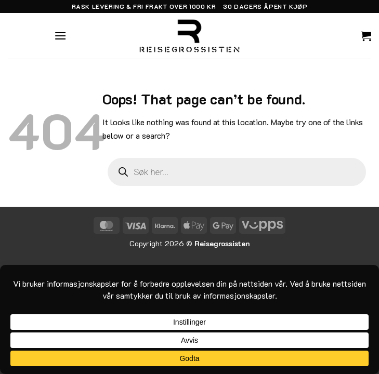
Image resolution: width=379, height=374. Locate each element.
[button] (60, 35)
